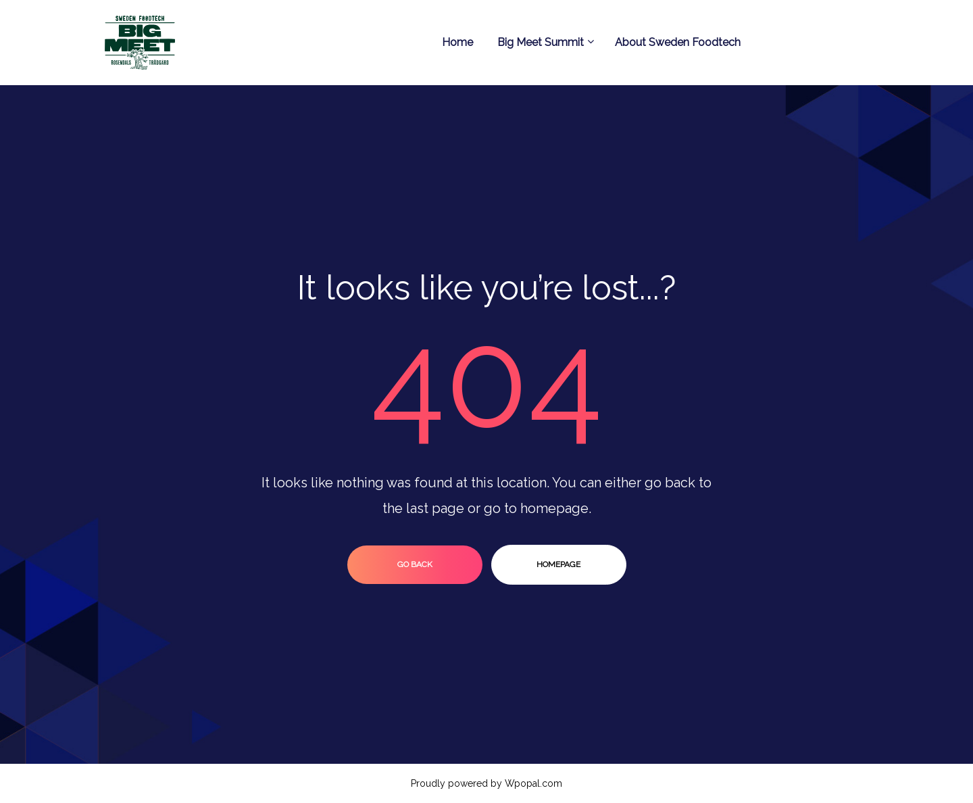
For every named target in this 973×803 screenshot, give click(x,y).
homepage (558, 564)
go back (414, 564)
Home (457, 42)
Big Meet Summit (544, 42)
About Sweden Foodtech (678, 42)
